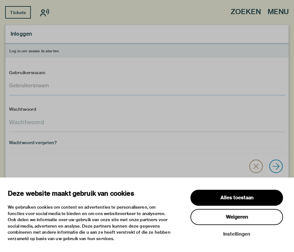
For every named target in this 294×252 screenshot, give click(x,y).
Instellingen (236, 234)
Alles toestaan (236, 198)
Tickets (18, 12)
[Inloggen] (276, 166)
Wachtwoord (23, 109)
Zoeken (246, 12)
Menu (278, 12)
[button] (256, 166)
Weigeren (237, 217)
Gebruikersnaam (27, 72)
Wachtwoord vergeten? (33, 142)
